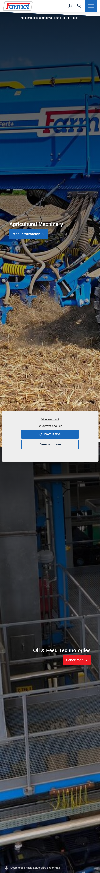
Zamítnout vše (50, 444)
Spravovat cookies (50, 426)
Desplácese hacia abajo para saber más (32, 868)
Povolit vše (49, 434)
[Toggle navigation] (79, 6)
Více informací (50, 419)
